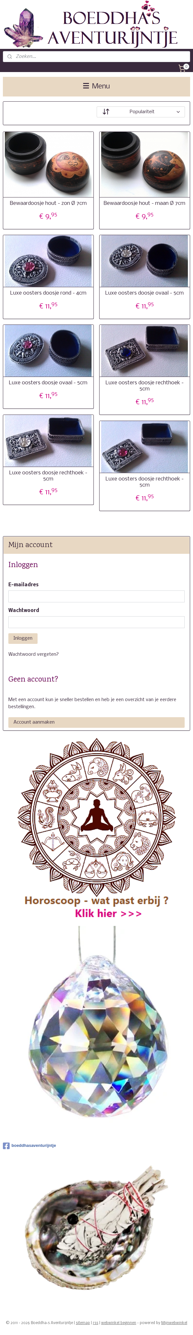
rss (95, 1323)
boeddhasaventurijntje (29, 1146)
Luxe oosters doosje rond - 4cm (48, 293)
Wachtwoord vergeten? (33, 654)
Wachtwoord (23, 610)
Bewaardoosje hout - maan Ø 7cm (144, 203)
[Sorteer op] (141, 112)
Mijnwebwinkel (174, 1323)
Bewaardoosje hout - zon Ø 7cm (48, 203)
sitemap (83, 1323)
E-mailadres (23, 585)
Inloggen (22, 638)
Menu (96, 86)
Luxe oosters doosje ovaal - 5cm (144, 293)
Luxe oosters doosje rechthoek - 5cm (145, 386)
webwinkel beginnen (118, 1323)
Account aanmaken (34, 722)
